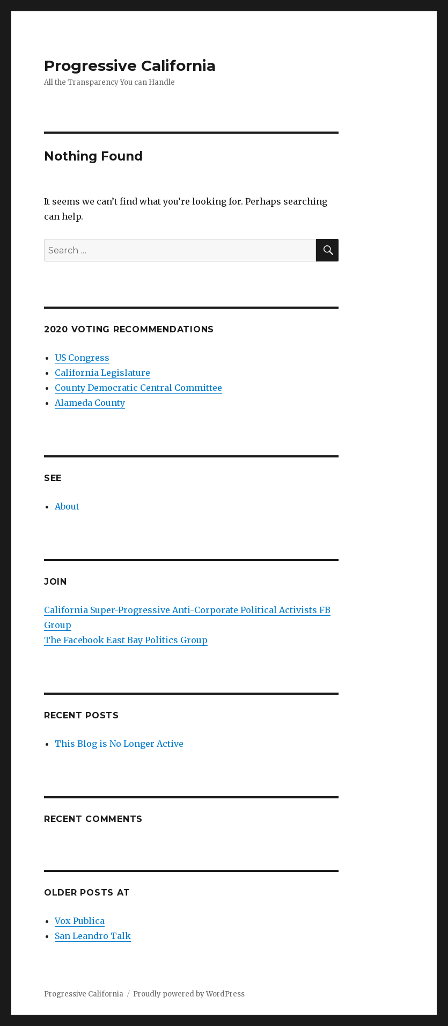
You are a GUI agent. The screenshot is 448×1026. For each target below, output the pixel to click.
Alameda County (90, 402)
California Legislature (102, 372)
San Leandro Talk (93, 935)
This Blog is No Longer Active (119, 743)
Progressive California (130, 65)
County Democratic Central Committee (138, 387)
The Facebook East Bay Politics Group (126, 640)
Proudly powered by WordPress (189, 994)
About (67, 506)
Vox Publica (80, 920)
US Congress (82, 357)
